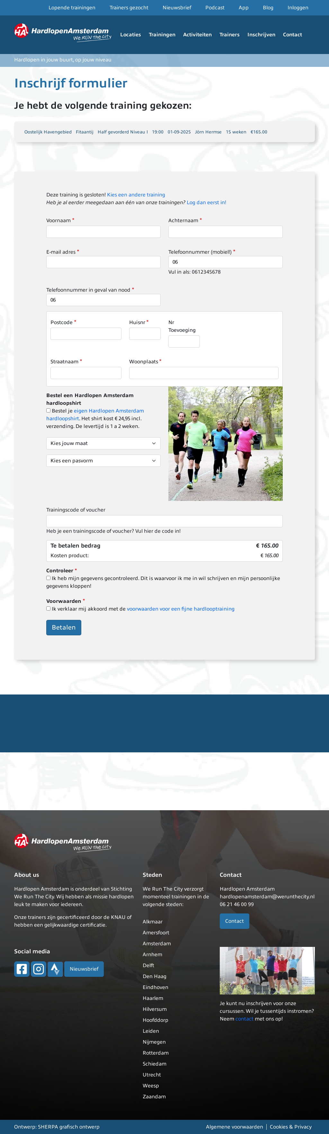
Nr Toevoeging (182, 326)
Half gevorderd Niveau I (123, 132)
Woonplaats (143, 362)
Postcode (61, 322)
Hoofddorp (155, 1020)
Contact (292, 35)
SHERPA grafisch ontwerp (69, 1127)
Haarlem (153, 998)
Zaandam (154, 1097)
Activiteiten (197, 35)
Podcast (215, 8)
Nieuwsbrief (177, 8)
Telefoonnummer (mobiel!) (200, 252)
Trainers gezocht (129, 8)
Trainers (229, 35)
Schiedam (154, 1064)
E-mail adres (61, 252)
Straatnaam (64, 362)
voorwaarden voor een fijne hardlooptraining (181, 609)
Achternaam (183, 220)
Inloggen (298, 8)
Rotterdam (156, 1053)
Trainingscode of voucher (75, 510)
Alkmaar (153, 922)
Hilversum (155, 1009)
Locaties (130, 35)
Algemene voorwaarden (234, 1127)
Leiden (151, 1031)
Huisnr (137, 322)
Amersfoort (156, 933)
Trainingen (162, 35)
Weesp (151, 1086)
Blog (268, 8)
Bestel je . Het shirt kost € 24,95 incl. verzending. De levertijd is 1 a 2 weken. (95, 418)
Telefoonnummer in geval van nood (88, 290)
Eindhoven (155, 987)
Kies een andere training (136, 195)
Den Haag (154, 976)
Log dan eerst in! (206, 202)
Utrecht (152, 1075)
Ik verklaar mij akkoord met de (143, 609)
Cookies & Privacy (291, 1127)
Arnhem (152, 954)
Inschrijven (261, 35)
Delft (148, 965)
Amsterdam (157, 944)
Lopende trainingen (72, 8)
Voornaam (58, 220)
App (244, 8)
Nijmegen (154, 1042)
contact (244, 1019)
